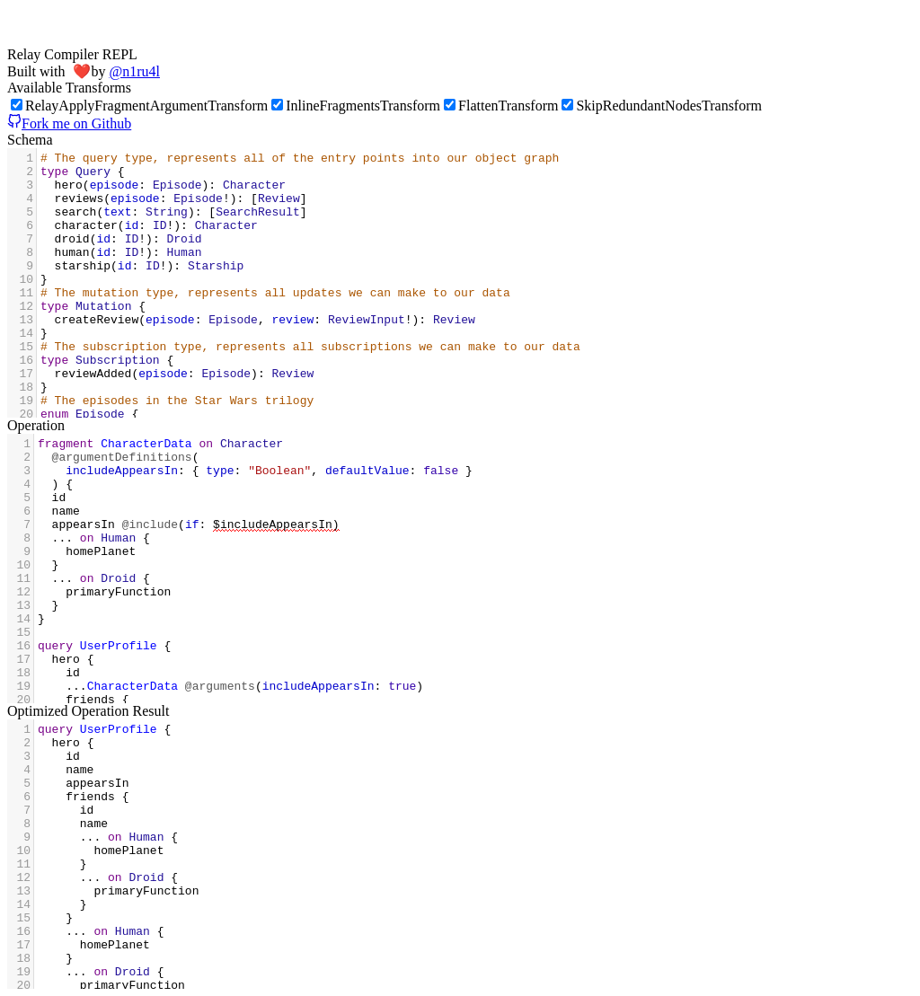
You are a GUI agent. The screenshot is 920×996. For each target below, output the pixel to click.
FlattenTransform (501, 105)
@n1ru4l (134, 71)
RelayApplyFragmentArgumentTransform (139, 105)
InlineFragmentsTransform (355, 105)
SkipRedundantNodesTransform (662, 105)
